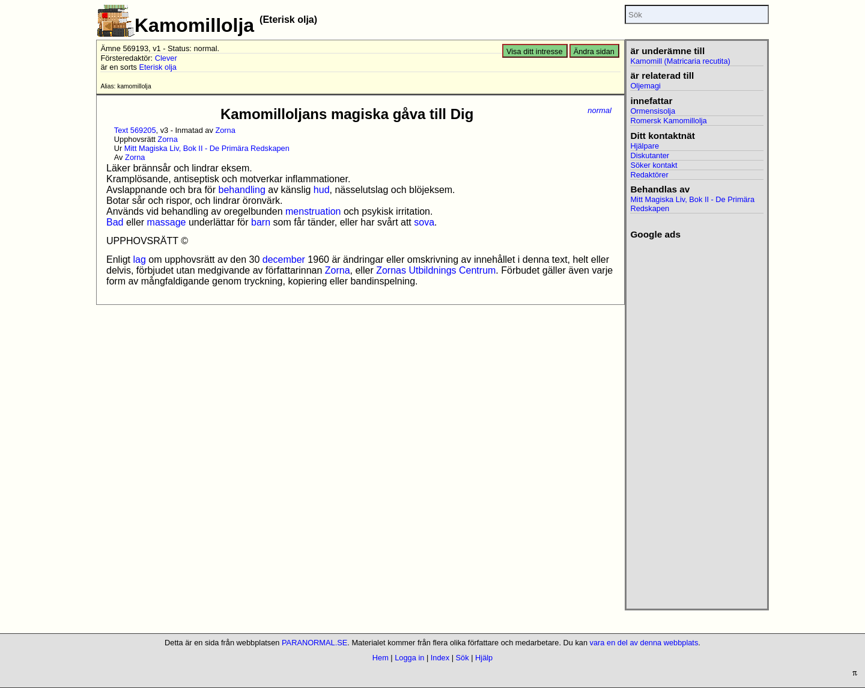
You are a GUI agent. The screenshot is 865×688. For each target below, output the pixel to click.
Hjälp (484, 657)
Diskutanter (649, 155)
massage (166, 222)
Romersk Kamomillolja (668, 120)
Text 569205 (135, 130)
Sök (462, 657)
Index (440, 657)
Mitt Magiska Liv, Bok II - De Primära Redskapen (207, 148)
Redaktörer (649, 174)
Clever (166, 58)
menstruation (313, 211)
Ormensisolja (652, 110)
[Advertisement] (696, 420)
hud (322, 190)
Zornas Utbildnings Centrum (436, 270)
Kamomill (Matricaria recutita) (680, 61)
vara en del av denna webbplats (644, 642)
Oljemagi (645, 85)
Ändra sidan (594, 51)
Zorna (225, 130)
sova (424, 222)
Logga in (409, 657)
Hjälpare (644, 145)
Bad (114, 222)
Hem (380, 657)
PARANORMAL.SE (314, 642)
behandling (242, 190)
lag (139, 259)
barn (260, 222)
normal (599, 110)
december (284, 259)
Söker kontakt (653, 165)
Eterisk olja (158, 67)
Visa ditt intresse (534, 51)
